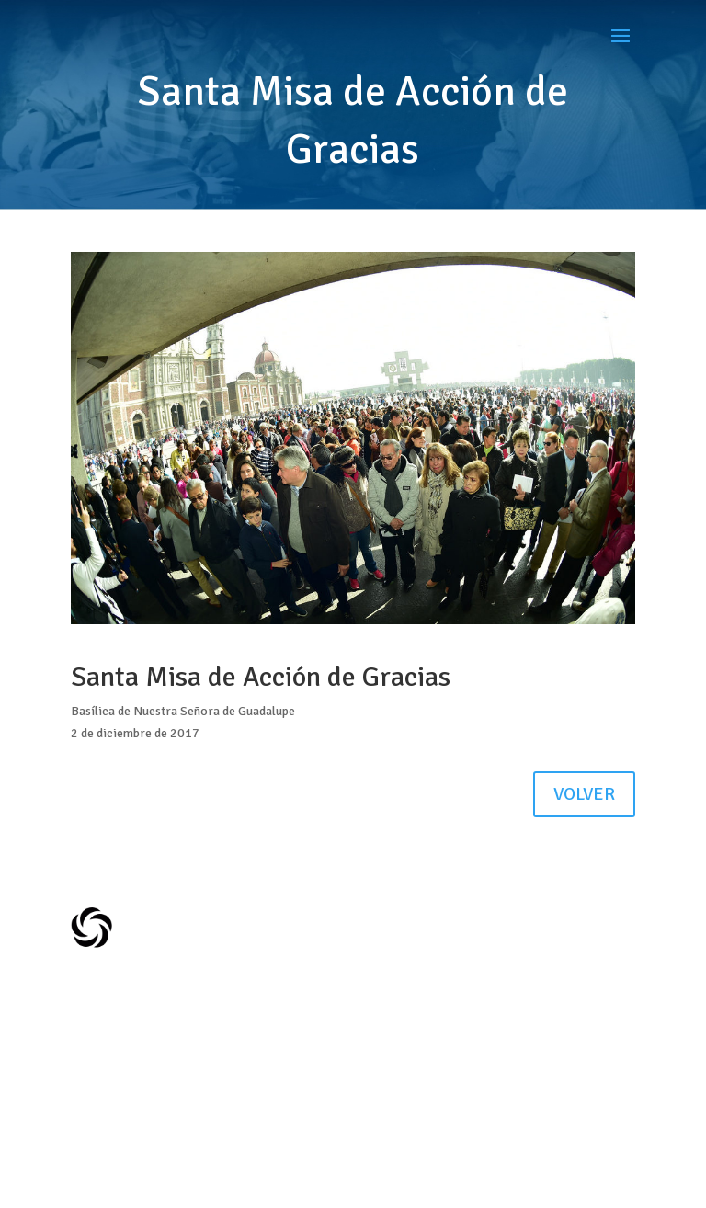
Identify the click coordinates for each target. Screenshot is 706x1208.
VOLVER (584, 793)
